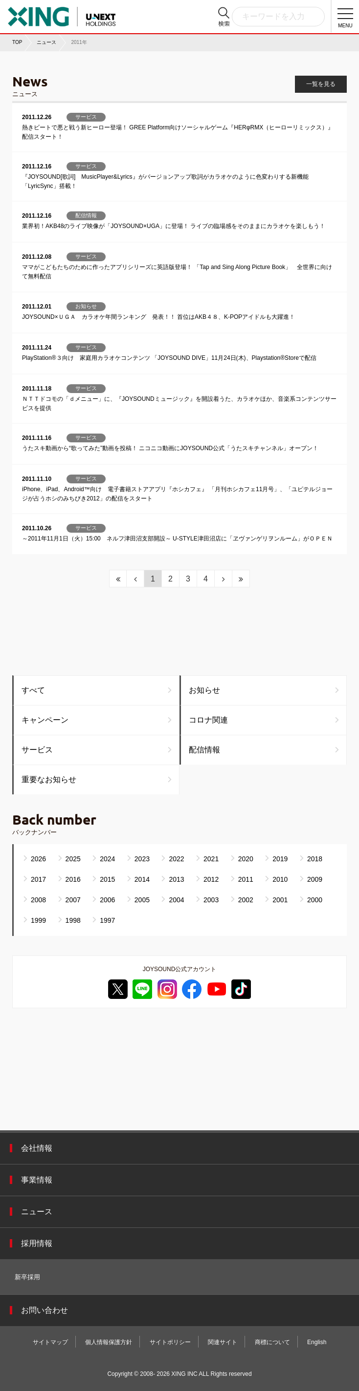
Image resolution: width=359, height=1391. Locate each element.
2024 (107, 859)
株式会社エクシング (61, 13)
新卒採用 (27, 1277)
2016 (73, 879)
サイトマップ (50, 1342)
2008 (38, 900)
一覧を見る (321, 84)
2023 (142, 859)
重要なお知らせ (49, 779)
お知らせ (204, 690)
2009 (314, 879)
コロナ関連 (208, 720)
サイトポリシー (170, 1342)
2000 (314, 900)
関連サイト (222, 1342)
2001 (280, 900)
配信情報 (204, 750)
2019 (280, 859)
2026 (38, 859)
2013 (176, 879)
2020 (245, 859)
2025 (73, 859)
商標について (272, 1342)
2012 (211, 879)
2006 (107, 900)
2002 (245, 900)
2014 (142, 879)
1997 (107, 920)
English (316, 1342)
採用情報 (36, 1243)
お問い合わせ (44, 1310)
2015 (107, 879)
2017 (38, 879)
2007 (73, 900)
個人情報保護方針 (108, 1342)
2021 (211, 859)
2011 (245, 879)
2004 (176, 900)
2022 (176, 859)
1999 (38, 920)
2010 (280, 879)
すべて (33, 690)
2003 (211, 900)
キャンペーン (45, 720)
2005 (142, 900)
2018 (314, 859)
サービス (37, 750)
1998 (73, 920)
